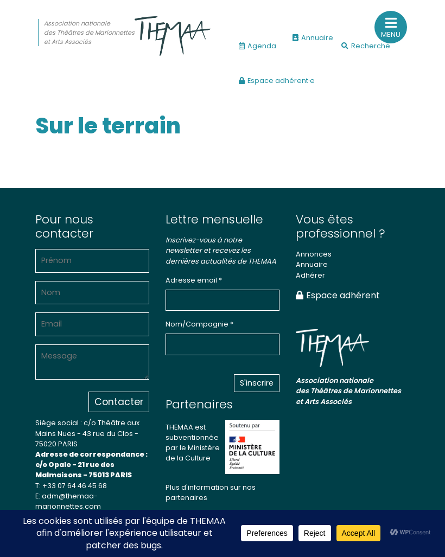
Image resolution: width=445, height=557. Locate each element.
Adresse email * (194, 280)
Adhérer (310, 275)
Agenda (257, 45)
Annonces (314, 254)
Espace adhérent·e (277, 80)
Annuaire (313, 37)
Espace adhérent (338, 295)
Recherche (365, 45)
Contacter (118, 401)
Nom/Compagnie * (199, 324)
